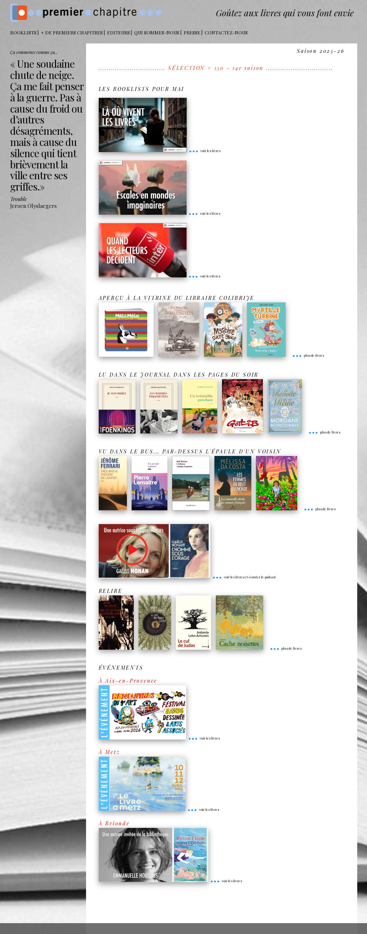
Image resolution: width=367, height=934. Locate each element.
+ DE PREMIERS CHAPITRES (72, 32)
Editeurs (118, 32)
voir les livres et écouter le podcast (244, 577)
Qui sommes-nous (156, 32)
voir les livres (205, 150)
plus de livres (308, 355)
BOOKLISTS (23, 32)
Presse (192, 32)
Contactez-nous (226, 32)
